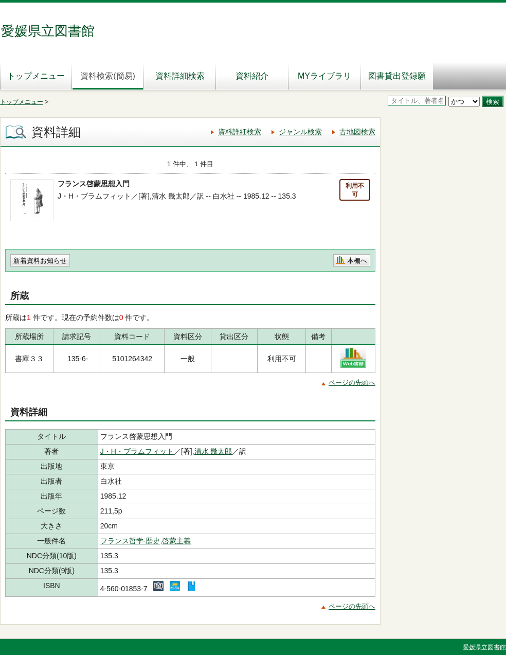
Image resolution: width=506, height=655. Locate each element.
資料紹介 (252, 76)
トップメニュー (36, 76)
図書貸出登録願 (397, 76)
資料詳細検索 (180, 76)
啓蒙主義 (176, 541)
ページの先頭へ (352, 382)
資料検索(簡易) (107, 76)
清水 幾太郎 (213, 451)
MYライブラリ (324, 76)
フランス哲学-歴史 (130, 541)
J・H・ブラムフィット (137, 451)
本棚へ (357, 260)
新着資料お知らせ (40, 260)
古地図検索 (357, 132)
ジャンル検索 (300, 132)
